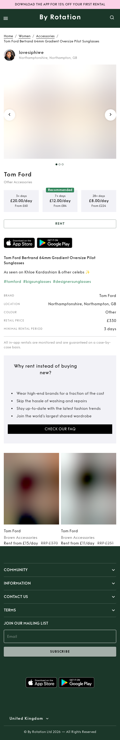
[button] (60, 570)
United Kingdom (26, 718)
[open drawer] (5, 18)
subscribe (60, 652)
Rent (60, 224)
